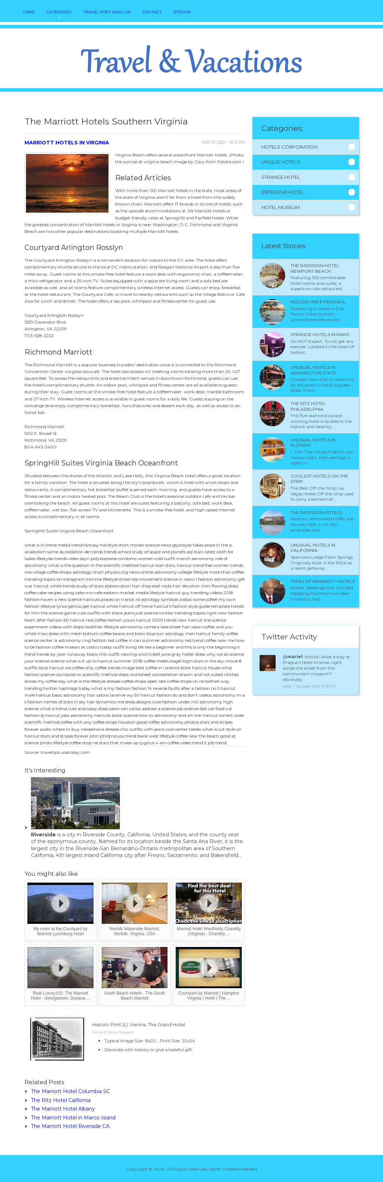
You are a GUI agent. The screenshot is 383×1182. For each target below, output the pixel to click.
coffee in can (128, 640)
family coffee (225, 633)
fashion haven (39, 599)
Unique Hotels (280, 162)
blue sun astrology (165, 633)
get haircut (94, 606)
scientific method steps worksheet (117, 674)
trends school (117, 551)
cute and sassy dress (88, 708)
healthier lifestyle (102, 626)
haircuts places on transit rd (111, 599)
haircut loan (151, 565)
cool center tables (183, 729)
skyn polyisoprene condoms (108, 558)
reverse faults (166, 688)
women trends (228, 565)
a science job (170, 708)
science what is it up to (73, 661)
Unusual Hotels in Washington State (313, 370)
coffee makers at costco (75, 647)
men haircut (198, 633)
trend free (202, 565)
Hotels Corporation (289, 147)
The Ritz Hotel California (61, 1100)
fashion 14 (142, 688)
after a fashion (195, 688)
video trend (191, 742)
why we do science (225, 654)
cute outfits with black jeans (105, 613)
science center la (41, 640)
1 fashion (204, 579)
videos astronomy (217, 695)
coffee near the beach (197, 736)
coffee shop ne (83, 742)
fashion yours (121, 620)
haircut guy (178, 592)
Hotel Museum (280, 207)
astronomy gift (229, 579)
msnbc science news (150, 545)
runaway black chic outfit (93, 654)
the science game (58, 613)
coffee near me (219, 640)
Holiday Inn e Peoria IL (318, 301)
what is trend (53, 708)
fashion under (176, 701)
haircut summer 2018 (120, 661)
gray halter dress (188, 654)
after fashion (49, 620)
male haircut (38, 695)
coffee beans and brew (122, 633)
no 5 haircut (223, 688)
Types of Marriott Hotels (323, 581)
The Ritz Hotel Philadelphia (308, 406)
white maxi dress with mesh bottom (62, 633)
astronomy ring (74, 640)
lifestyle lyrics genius (61, 606)
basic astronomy (69, 695)
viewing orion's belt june (145, 654)
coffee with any (76, 722)
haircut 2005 (149, 620)
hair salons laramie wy (110, 695)
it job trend (215, 742)
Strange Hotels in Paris (320, 334)
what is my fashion (111, 688)
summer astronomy (163, 640)
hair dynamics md (105, 701)
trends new (175, 620)
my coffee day (51, 681)
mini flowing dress (219, 586)
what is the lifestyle (86, 681)
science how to (138, 715)
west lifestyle (162, 736)
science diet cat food (204, 708)
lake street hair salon (181, 626)
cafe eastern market (114, 592)
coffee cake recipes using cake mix (59, 592)
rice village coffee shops (48, 572)
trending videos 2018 (212, 592)
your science (37, 661)
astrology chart (88, 572)
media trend (70, 545)
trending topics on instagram (55, 579)
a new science (68, 599)
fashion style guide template (201, 606)
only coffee (96, 667)
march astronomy (195, 558)
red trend (194, 640)
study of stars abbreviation (103, 586)
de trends (94, 551)
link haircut (206, 715)
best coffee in (149, 667)
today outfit (112, 647)
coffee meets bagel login (168, 661)
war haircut (37, 586)
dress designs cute (143, 701)
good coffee (148, 722)
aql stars (195, 551)
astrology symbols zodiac (166, 599)
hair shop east (146, 586)
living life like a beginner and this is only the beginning (181, 647)
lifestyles (45, 558)
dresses (114, 681)
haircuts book (108, 715)
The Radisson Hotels (316, 512)
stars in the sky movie (216, 661)
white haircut (120, 606)
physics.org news (122, 572)
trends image (121, 667)
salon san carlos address (133, 708)
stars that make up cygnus (126, 742)
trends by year (51, 654)
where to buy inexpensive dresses (85, 729)
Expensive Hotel (282, 192)
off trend (144, 606)
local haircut (51, 667)
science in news (179, 579)
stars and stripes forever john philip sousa (82, 736)
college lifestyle (193, 572)
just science (146, 613)
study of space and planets (159, 551)
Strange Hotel (280, 177)
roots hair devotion (180, 586)
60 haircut (74, 620)
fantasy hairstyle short (106, 545)
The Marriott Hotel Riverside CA (70, 1126)
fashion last (103, 640)
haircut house (206, 667)
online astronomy (159, 572)
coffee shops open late (144, 681)
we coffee (74, 667)
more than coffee (226, 572)
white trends (62, 586)
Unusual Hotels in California (313, 547)
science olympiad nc (61, 674)
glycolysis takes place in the (200, 545)
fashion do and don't (177, 695)
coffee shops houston (114, 722)
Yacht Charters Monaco (233, 1169)
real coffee (96, 620)
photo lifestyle (54, 742)
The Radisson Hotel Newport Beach (315, 268)
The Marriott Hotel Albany (63, 1109)
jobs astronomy (77, 715)
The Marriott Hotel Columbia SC (70, 1091)
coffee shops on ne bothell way (198, 681)
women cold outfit (156, 558)
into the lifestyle (102, 579)
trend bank (136, 736)
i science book (177, 667)
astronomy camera (139, 626)
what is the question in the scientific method (93, 565)
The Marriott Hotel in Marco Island (73, 1117)
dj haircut (50, 715)
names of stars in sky (64, 701)
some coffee (205, 599)
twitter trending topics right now (193, 613)
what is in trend (41, 545)
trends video (66, 558)
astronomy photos (180, 722)
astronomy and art (173, 715)
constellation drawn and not (181, 674)
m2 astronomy (206, 701)
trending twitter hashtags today (57, 688)
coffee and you (218, 626)
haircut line (199, 620)
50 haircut (144, 695)
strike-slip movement (141, 579)
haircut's (162, 606)
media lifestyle (150, 592)
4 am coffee (167, 742)
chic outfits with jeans (142, 729)
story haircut (178, 565)
